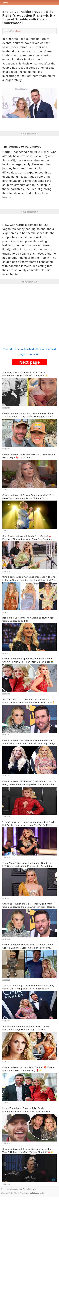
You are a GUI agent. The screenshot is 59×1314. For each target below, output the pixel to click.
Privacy (23, 1193)
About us (4, 1193)
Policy (11, 1193)
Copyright (30, 1193)
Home (5, 3)
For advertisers (40, 1193)
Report (18, 31)
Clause (16, 1193)
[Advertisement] (29, 315)
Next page (29, 362)
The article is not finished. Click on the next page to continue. (29, 352)
